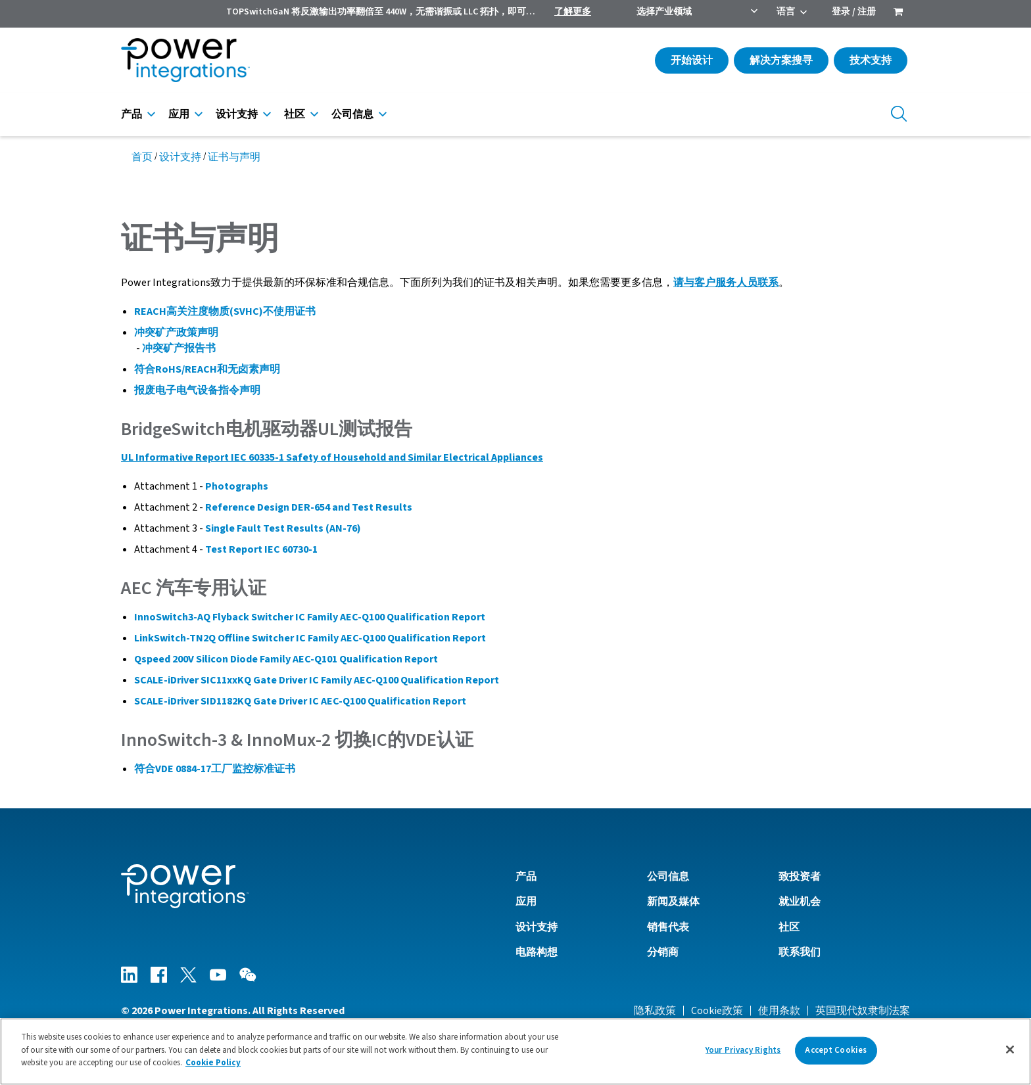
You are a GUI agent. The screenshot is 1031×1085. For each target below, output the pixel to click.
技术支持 (871, 60)
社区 (294, 114)
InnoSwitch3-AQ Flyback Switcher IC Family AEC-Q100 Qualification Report (309, 617)
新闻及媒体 (673, 901)
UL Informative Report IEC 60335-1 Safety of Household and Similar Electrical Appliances (332, 457)
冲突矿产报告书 (179, 348)
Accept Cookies (836, 1050)
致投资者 (800, 876)
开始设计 (692, 60)
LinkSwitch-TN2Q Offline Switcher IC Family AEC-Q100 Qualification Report (310, 638)
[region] (515, 1051)
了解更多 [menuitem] (572, 11)
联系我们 (800, 952)
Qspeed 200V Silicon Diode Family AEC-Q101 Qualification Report (286, 659)
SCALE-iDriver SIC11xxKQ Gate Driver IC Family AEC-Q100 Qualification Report (316, 680)
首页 (142, 157)
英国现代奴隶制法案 (862, 1011)
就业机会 (800, 901)
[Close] (1009, 1049)
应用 (178, 114)
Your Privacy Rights (743, 1050)
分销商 (663, 952)
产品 (131, 114)
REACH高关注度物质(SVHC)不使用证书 (225, 311)
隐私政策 (655, 1011)
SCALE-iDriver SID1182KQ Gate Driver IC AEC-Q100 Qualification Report (300, 701)
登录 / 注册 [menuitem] (854, 11)
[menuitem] (898, 13)
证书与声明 (234, 157)
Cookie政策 (717, 1011)
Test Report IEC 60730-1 (261, 549)
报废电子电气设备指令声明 (197, 390)
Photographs (236, 486)
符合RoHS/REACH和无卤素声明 (207, 369)
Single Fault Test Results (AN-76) (283, 528)
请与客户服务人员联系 (726, 282)
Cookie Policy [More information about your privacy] (213, 1063)
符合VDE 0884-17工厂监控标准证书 (214, 769)
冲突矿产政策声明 (176, 332)
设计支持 (237, 114)
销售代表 (668, 927)
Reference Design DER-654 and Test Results (308, 507)
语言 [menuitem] (786, 11)
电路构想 (537, 952)
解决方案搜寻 (781, 60)
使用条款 (779, 1011)
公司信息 (352, 114)
